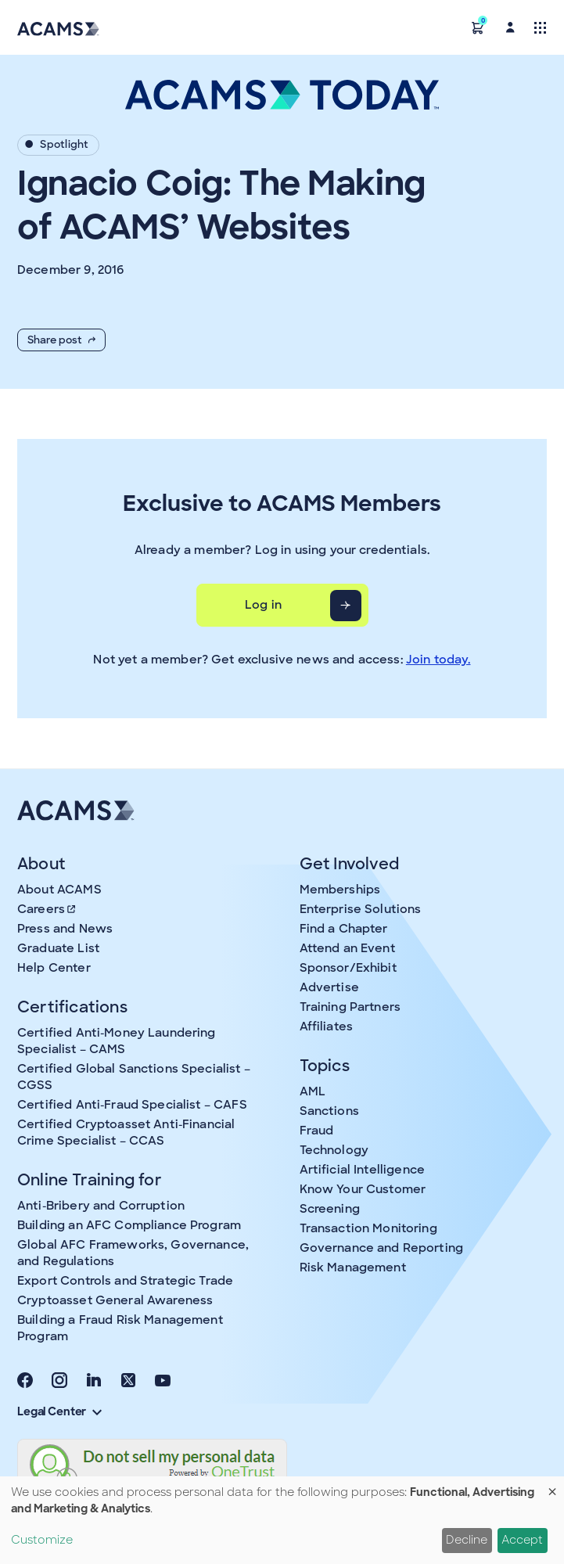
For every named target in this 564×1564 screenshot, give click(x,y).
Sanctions (329, 1111)
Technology (334, 1150)
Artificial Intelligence (362, 1169)
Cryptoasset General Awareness (115, 1300)
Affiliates (327, 1026)
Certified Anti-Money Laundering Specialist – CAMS (116, 1041)
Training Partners (350, 1007)
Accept (522, 1540)
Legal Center (59, 1411)
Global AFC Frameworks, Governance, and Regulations (133, 1253)
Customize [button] (42, 1540)
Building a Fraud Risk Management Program (120, 1328)
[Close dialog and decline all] (552, 1486)
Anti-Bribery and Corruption (101, 1205)
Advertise (329, 987)
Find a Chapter (344, 929)
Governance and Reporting (382, 1248)
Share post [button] (61, 340)
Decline (466, 1540)
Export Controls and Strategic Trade (125, 1281)
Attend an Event (347, 948)
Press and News (65, 929)
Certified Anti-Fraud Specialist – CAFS (132, 1105)
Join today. (438, 659)
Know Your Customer (363, 1189)
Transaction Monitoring (368, 1228)
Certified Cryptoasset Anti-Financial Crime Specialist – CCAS (126, 1132)
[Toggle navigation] (540, 27)
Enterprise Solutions (361, 909)
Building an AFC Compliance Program (129, 1225)
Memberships (340, 889)
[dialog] (282, 1520)
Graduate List (58, 948)
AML (312, 1091)
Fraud (317, 1130)
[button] (478, 27)
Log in (263, 605)
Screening (330, 1209)
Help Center (54, 968)
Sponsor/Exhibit (348, 968)
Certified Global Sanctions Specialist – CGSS (133, 1077)
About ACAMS (59, 889)
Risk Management (353, 1267)
